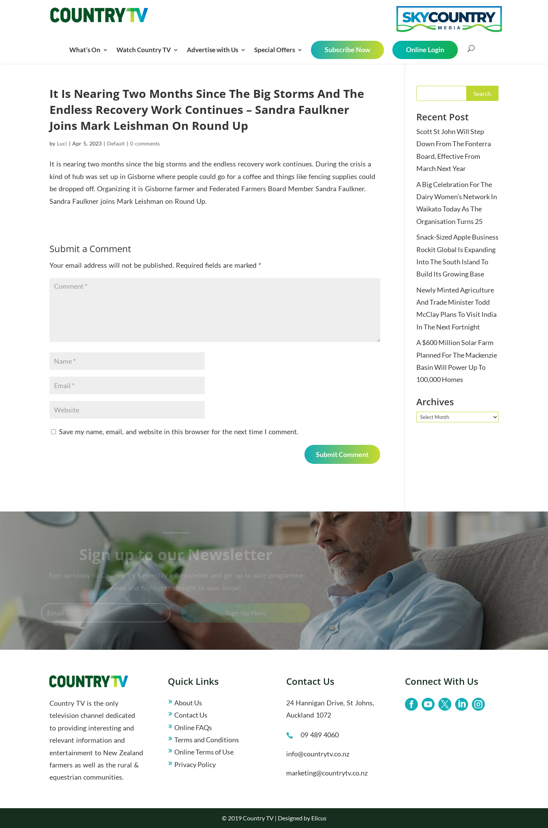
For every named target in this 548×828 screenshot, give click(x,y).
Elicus (319, 818)
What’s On (84, 50)
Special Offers (274, 50)
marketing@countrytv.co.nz (327, 773)
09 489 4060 (320, 734)
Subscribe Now (347, 49)
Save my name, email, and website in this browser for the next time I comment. (178, 431)
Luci (62, 143)
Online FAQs (193, 727)
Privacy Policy (195, 764)
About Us (188, 703)
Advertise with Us (212, 50)
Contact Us (190, 715)
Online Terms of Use (204, 752)
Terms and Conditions (206, 739)
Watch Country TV (143, 50)
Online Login (425, 49)
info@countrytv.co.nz (317, 754)
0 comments (145, 143)
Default (116, 143)
